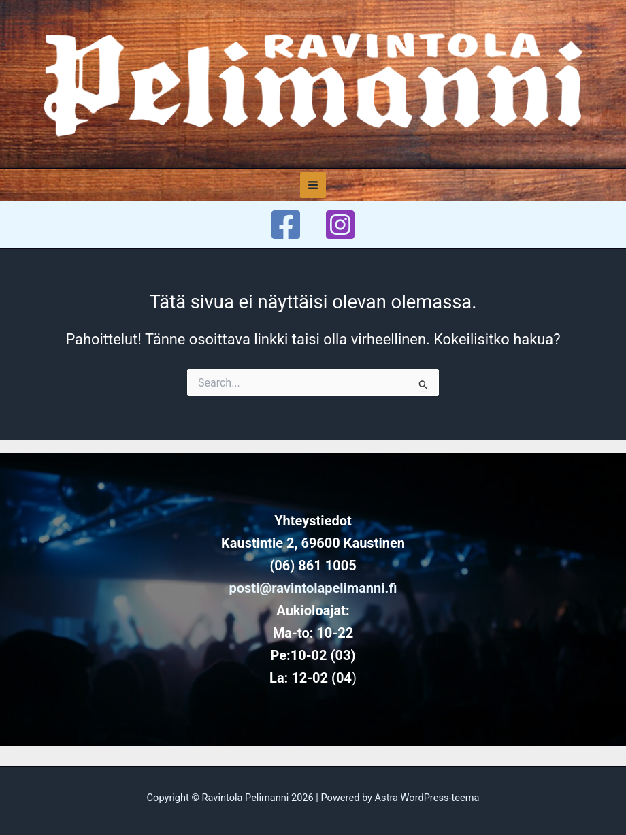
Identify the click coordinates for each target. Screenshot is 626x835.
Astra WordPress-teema (427, 797)
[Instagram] (340, 224)
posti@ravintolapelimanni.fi (313, 588)
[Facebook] (286, 224)
